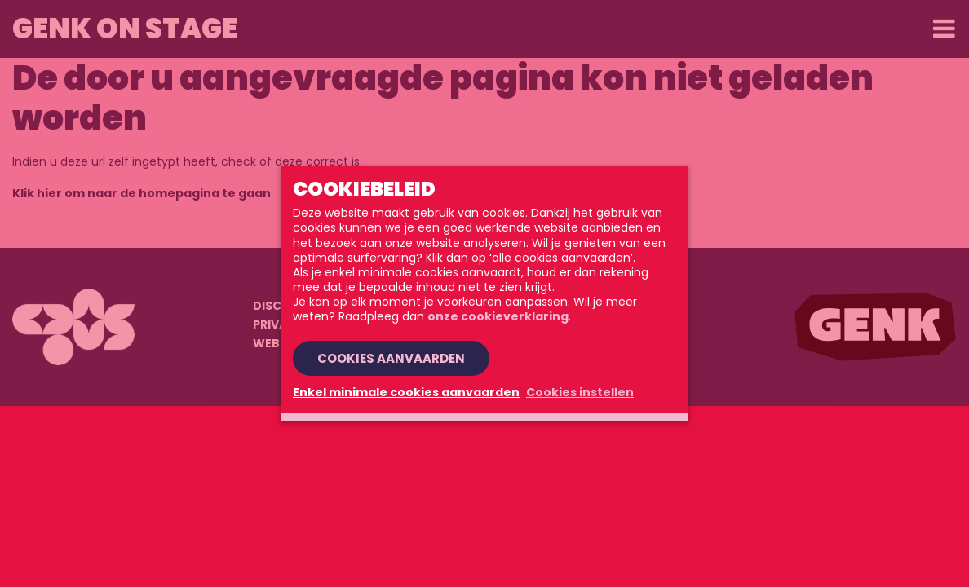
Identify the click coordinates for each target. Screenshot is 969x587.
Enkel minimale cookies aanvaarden (406, 392)
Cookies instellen (580, 392)
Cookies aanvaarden (391, 358)
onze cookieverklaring (498, 316)
